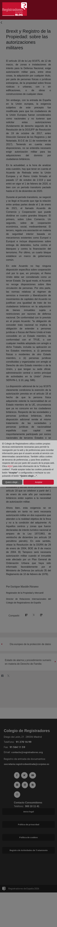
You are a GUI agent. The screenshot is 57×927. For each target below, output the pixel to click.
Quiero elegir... (12, 482)
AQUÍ (9, 466)
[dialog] (28, 463)
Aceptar (38, 482)
